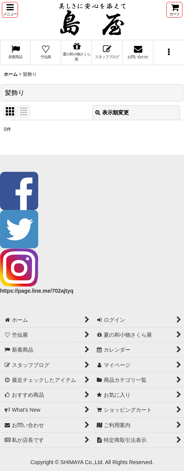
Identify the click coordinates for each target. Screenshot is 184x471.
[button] (10, 10)
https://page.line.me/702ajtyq (36, 291)
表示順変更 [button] (112, 112)
